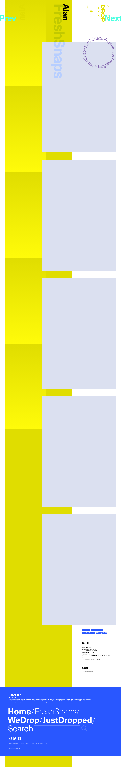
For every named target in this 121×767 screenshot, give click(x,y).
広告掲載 (16, 743)
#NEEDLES (100, 630)
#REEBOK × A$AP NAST (88, 632)
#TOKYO (98, 632)
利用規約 (32, 743)
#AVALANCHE (86, 630)
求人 (28, 743)
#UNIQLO (104, 632)
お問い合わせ (23, 743)
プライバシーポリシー (41, 743)
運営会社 (11, 743)
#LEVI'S (93, 630)
